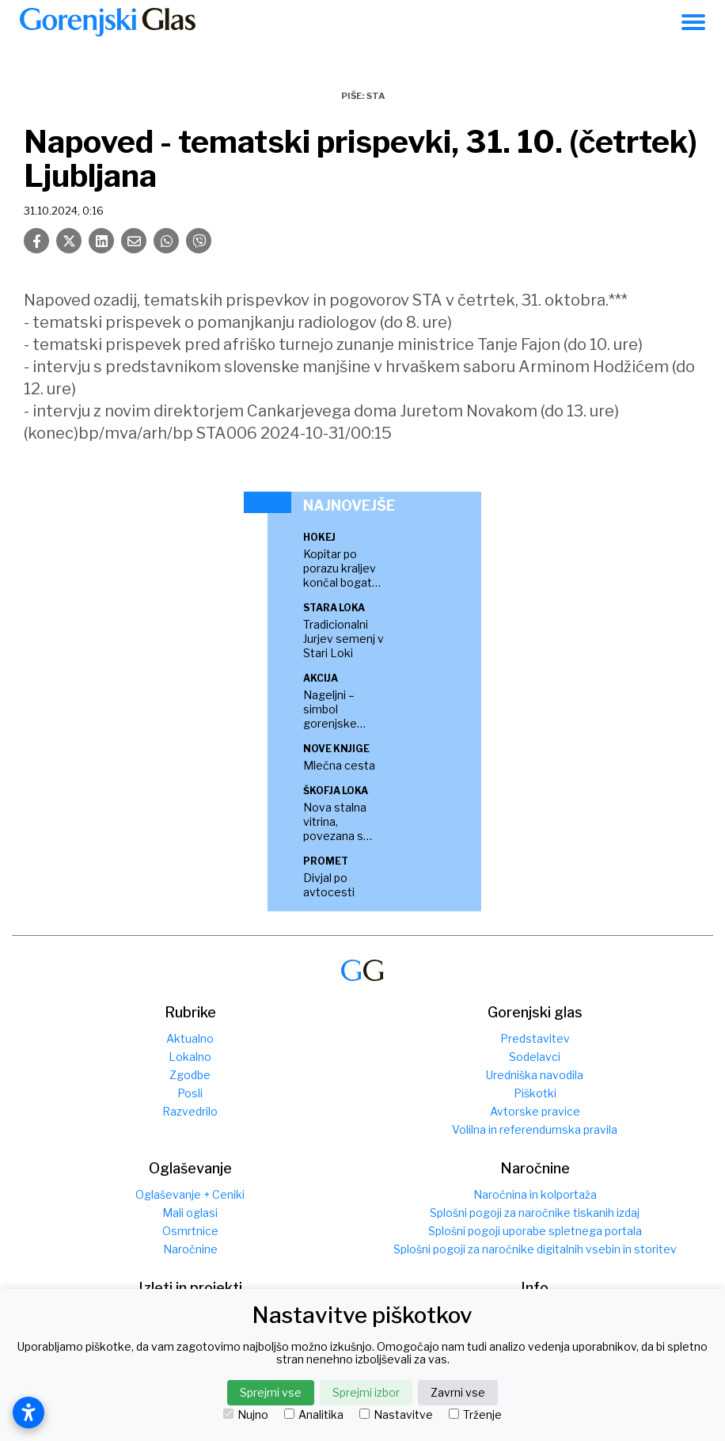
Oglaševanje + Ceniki (190, 1194)
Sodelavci (534, 1056)
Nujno (245, 1415)
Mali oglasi (190, 1212)
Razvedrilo (190, 1111)
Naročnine (190, 1249)
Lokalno (190, 1056)
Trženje (475, 1415)
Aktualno (190, 1038)
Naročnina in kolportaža (535, 1194)
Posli (190, 1093)
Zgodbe (190, 1075)
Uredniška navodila (534, 1075)
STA (375, 95)
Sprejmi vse (271, 1392)
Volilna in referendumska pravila (534, 1129)
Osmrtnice (190, 1231)
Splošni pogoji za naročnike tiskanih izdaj (535, 1212)
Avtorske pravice (535, 1111)
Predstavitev (535, 1038)
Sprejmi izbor (366, 1392)
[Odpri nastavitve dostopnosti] (28, 1412)
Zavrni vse (458, 1392)
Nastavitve (396, 1415)
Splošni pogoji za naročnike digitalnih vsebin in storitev (535, 1249)
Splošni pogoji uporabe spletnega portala (535, 1231)
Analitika (314, 1415)
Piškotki (535, 1093)
